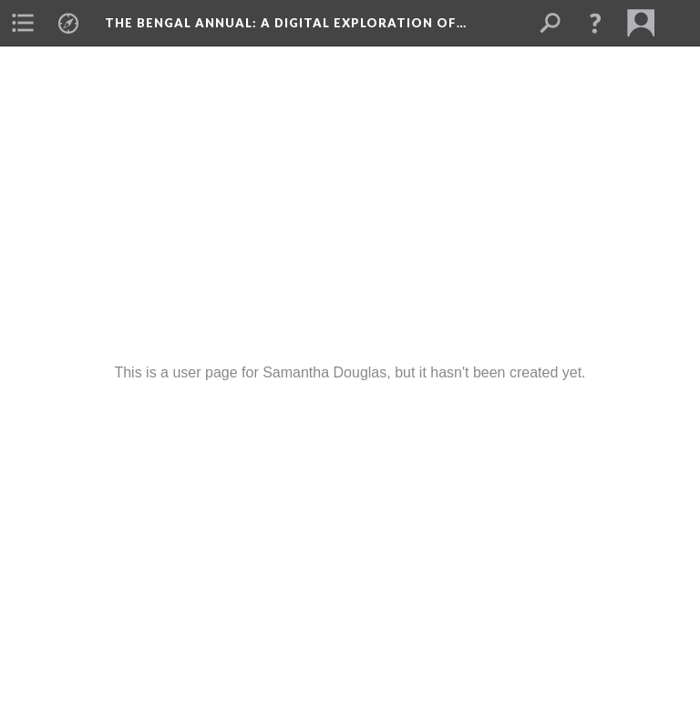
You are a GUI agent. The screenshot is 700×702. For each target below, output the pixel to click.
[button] (595, 23)
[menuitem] (23, 23)
